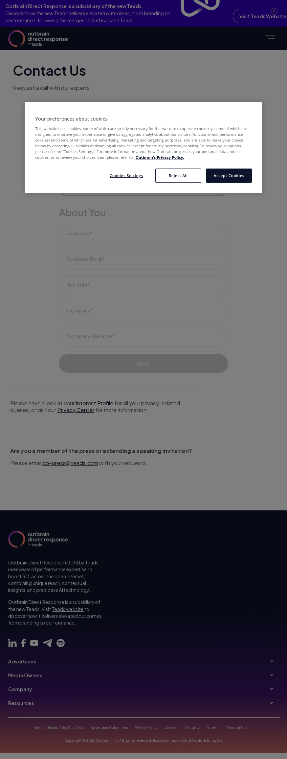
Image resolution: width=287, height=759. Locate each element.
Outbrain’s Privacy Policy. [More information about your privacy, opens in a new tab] (159, 157)
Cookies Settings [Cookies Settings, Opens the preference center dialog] (126, 175)
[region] (143, 147)
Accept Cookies (229, 175)
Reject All (178, 175)
